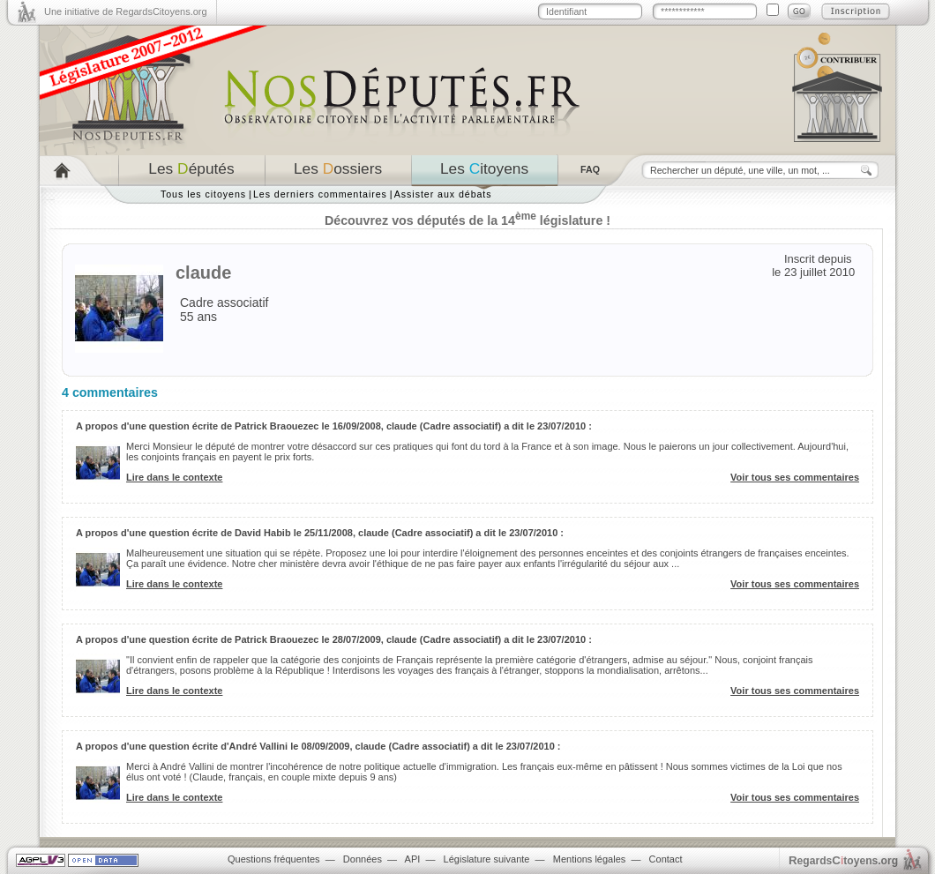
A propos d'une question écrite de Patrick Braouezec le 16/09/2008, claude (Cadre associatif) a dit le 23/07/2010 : (334, 426)
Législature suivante (487, 859)
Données (362, 859)
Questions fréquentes (274, 859)
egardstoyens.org (843, 860)
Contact (666, 859)
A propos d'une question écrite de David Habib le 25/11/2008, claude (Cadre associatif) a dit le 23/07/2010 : (320, 532)
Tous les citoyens (203, 194)
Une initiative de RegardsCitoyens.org (125, 11)
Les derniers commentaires (320, 194)
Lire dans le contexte (174, 477)
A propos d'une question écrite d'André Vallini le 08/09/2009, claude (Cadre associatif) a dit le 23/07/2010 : (318, 746)
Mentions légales (589, 859)
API (413, 859)
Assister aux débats (443, 194)
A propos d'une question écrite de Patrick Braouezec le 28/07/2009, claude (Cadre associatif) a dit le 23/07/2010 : (334, 639)
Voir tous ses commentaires (794, 477)
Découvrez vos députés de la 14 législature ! (467, 220)
